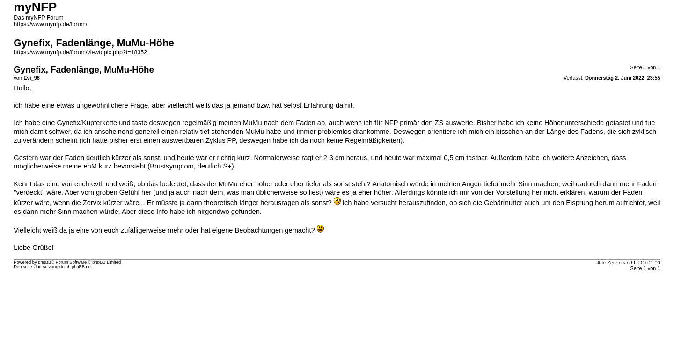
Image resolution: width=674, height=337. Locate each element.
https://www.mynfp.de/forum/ (50, 24)
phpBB (44, 262)
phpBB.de (81, 266)
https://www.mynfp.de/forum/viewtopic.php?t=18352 (80, 52)
